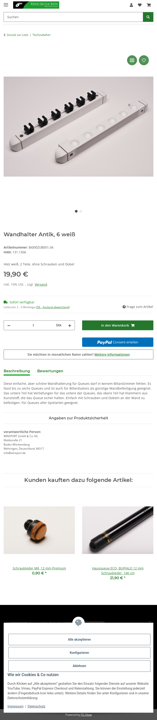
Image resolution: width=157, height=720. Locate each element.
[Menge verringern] (9, 325)
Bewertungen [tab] (50, 371)
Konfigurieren (79, 653)
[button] (131, 5)
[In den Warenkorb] (7, 49)
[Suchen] (73, 17)
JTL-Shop (86, 715)
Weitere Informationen (112, 354)
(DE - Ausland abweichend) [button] (53, 307)
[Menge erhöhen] (70, 325)
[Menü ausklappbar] (6, 3)
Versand (41, 284)
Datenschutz (36, 706)
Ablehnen (79, 666)
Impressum (15, 706)
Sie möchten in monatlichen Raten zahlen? (78, 354)
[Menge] (33, 325)
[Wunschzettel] (139, 5)
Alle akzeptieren (79, 639)
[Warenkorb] (148, 5)
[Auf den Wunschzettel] (144, 60)
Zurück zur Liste (17, 35)
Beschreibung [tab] (17, 371)
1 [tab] (76, 211)
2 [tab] (80, 211)
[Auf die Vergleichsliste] (132, 60)
